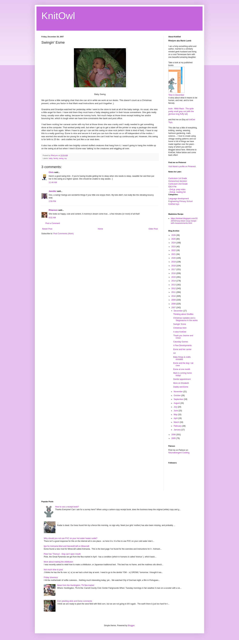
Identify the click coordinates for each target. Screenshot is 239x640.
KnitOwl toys (173, 204)
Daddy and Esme (180, 387)
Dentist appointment (182, 379)
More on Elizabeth (181, 383)
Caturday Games (180, 342)
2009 (173, 300)
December (178, 311)
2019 (173, 262)
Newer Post (47, 229)
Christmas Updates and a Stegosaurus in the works (185, 319)
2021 (173, 254)
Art (174, 353)
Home (100, 229)
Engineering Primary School (180, 201)
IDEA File (172, 187)
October (177, 395)
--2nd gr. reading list (177, 192)
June (176, 411)
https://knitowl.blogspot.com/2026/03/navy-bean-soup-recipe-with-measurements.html (184, 220)
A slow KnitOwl (179, 332)
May (176, 414)
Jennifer (52, 191)
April (176, 418)
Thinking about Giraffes (183, 314)
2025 (173, 239)
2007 (173, 307)
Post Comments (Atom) (63, 233)
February (178, 426)
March (177, 422)
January (177, 430)
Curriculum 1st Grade (177, 178)
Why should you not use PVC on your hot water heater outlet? (70, 538)
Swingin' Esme (179, 324)
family (55, 158)
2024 (173, 243)
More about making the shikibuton (58, 562)
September (179, 399)
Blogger (131, 625)
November (178, 391)
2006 (173, 434)
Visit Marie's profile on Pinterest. (182, 166)
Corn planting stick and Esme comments (74, 601)
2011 (173, 292)
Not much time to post (53, 569)
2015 (173, 277)
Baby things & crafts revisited (182, 358)
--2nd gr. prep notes (176, 189)
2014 (173, 281)
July (176, 407)
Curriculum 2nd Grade (178, 184)
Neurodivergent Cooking (178, 453)
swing (61, 158)
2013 (173, 285)
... (58, 522)
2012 (173, 288)
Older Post (153, 229)
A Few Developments (182, 345)
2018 (173, 266)
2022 (173, 250)
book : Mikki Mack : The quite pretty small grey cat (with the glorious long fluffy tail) (181, 111)
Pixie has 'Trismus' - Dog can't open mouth (62, 554)
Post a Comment (52, 223)
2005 (173, 438)
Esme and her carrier (182, 349)
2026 (173, 235)
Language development (178, 198)
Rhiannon (53, 210)
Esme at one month (181, 369)
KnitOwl (58, 15)
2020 (173, 258)
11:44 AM (53, 182)
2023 (173, 246)
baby (51, 158)
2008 (173, 304)
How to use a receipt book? (67, 507)
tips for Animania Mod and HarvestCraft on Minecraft (66, 546)
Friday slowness (51, 577)
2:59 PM (52, 201)
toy (65, 158)
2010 (173, 296)
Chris (51, 172)
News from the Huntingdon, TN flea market (75, 585)
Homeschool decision (177, 181)
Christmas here (179, 328)
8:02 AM (52, 217)
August (177, 403)
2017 (173, 269)
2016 (173, 273)
